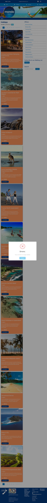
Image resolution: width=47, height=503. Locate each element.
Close (22, 258)
